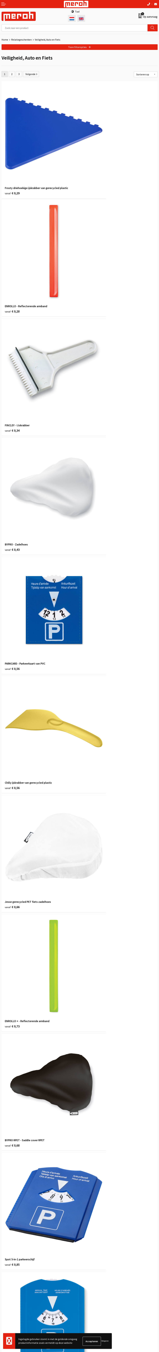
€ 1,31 (90, 1091)
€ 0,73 (90, 444)
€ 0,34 (12, 259)
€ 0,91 (12, 906)
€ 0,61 (90, 906)
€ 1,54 (12, 1184)
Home (5, 39)
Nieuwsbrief (87, 1222)
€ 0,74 (12, 814)
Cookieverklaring (90, 1284)
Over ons (85, 1217)
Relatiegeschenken (21, 39)
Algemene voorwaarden (93, 1274)
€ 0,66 (12, 444)
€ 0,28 (90, 166)
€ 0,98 (90, 721)
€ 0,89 (12, 629)
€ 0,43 (90, 259)
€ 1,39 (90, 999)
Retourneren (8, 1279)
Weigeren (105, 1341)
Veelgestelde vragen (92, 1227)
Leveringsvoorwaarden (93, 1279)
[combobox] (75, 27)
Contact (6, 1274)
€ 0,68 (12, 536)
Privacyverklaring (90, 1289)
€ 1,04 (12, 1091)
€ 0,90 (90, 814)
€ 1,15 (12, 721)
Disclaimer (86, 1293)
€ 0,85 (90, 536)
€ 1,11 (12, 999)
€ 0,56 (12, 351)
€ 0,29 (12, 166)
